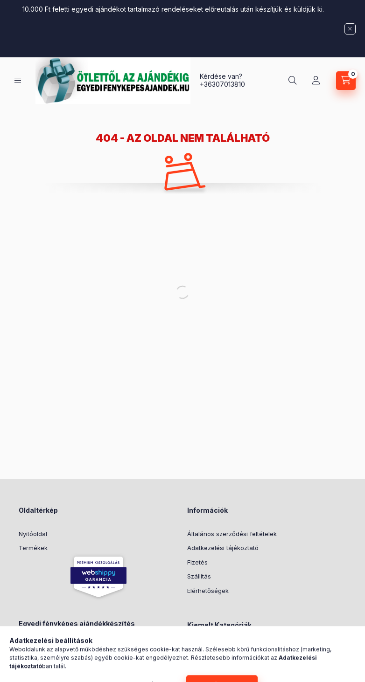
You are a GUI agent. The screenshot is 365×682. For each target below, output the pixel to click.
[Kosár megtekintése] (346, 80)
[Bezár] (350, 28)
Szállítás (199, 576)
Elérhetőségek (208, 590)
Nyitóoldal (33, 533)
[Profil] (316, 80)
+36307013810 (222, 84)
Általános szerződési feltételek (232, 533)
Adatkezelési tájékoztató (223, 547)
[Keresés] (292, 80)
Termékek (33, 547)
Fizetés (197, 562)
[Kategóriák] (17, 80)
